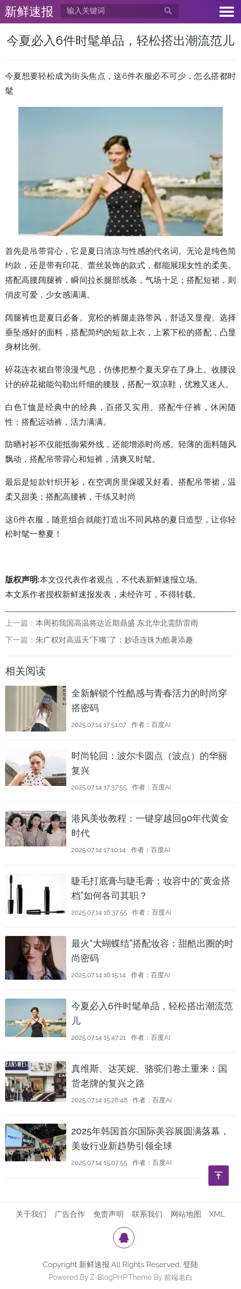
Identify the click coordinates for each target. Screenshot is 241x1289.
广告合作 (70, 1214)
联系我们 (147, 1214)
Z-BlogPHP (108, 1277)
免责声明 (108, 1214)
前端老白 (178, 1277)
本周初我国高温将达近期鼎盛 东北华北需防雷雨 (117, 623)
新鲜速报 (29, 11)
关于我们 (31, 1214)
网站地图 (186, 1214)
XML (217, 1214)
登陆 (190, 1264)
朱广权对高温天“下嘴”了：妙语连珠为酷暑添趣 (114, 639)
